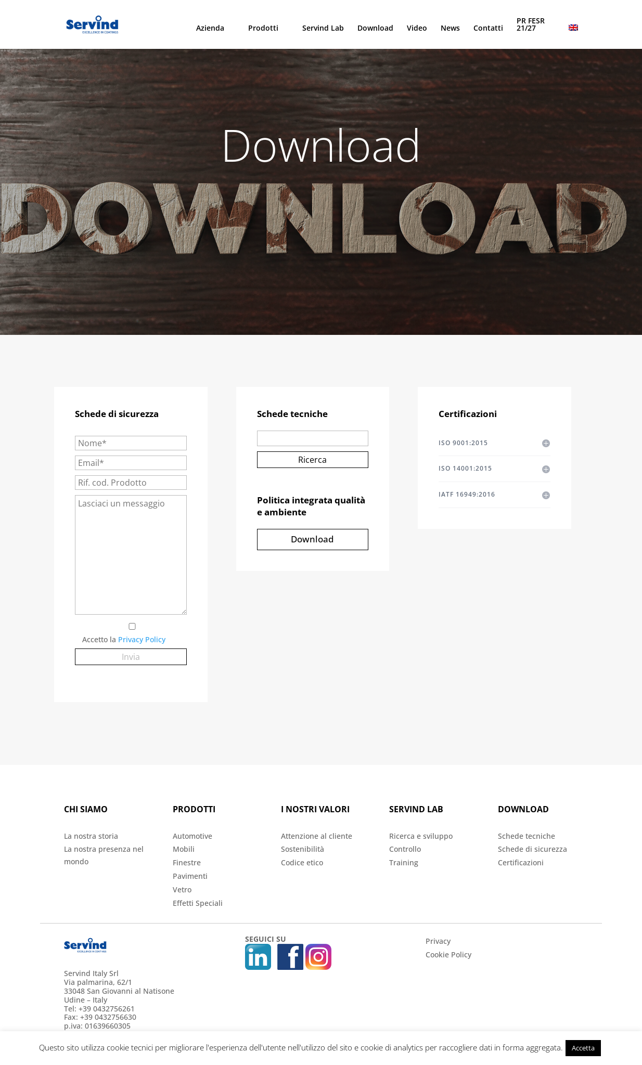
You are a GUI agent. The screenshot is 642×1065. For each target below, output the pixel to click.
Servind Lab (323, 28)
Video (417, 28)
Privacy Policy (141, 639)
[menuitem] (573, 36)
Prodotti (263, 28)
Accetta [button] (583, 1048)
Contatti (488, 28)
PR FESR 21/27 (531, 25)
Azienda (210, 28)
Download (375, 28)
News (450, 28)
